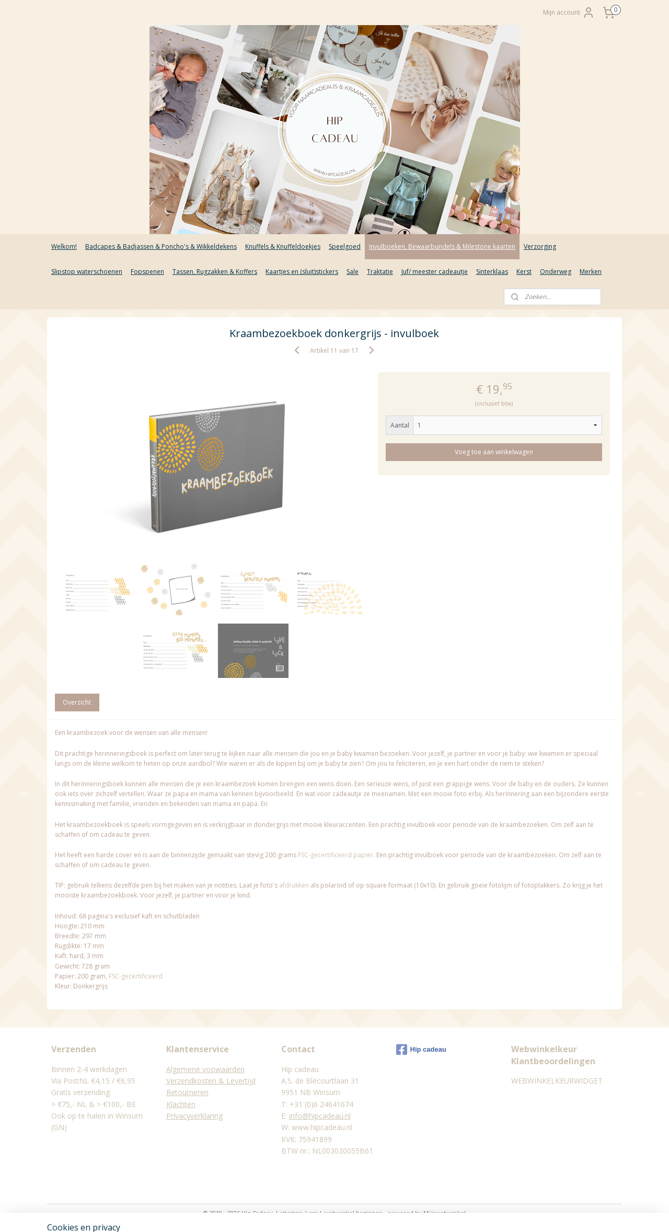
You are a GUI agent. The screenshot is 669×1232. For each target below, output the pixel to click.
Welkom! (64, 246)
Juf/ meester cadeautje (434, 271)
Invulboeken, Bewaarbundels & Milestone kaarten (442, 246)
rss (313, 1213)
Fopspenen (147, 271)
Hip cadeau (421, 1049)
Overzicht (77, 702)
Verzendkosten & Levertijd (211, 1081)
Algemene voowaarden (205, 1069)
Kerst (524, 271)
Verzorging (540, 246)
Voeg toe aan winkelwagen (494, 451)
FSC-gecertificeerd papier (335, 854)
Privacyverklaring (194, 1116)
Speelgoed (345, 246)
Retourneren (187, 1092)
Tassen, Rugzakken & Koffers (214, 271)
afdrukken (294, 885)
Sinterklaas (492, 271)
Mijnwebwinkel (444, 1213)
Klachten (180, 1104)
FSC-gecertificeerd (136, 976)
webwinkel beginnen (353, 1213)
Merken (591, 271)
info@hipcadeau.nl (320, 1116)
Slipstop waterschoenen (86, 271)
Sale (353, 271)
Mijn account (569, 12)
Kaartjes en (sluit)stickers (302, 271)
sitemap (291, 1213)
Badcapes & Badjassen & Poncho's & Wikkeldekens (161, 246)
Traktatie (380, 271)
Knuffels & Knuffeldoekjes (282, 246)
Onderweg (555, 271)
